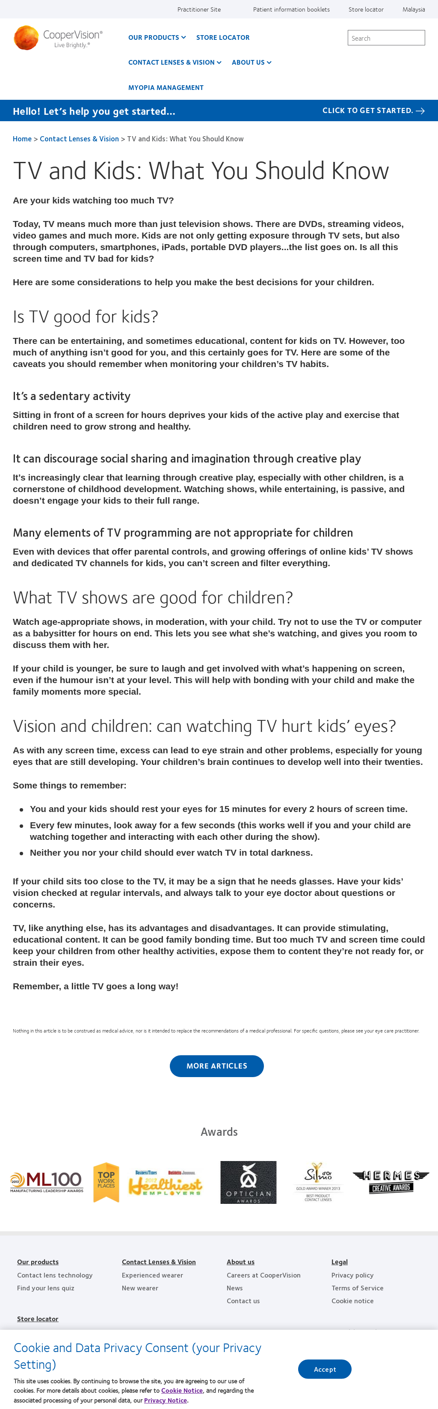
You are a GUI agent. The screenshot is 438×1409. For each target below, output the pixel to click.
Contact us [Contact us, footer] (243, 1300)
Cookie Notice (182, 1390)
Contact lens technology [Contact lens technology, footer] (55, 1274)
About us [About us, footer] (241, 1261)
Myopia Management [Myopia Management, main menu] (166, 87)
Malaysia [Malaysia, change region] (413, 9)
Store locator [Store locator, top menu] (366, 9)
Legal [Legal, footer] (339, 1261)
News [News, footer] (235, 1287)
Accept (325, 1369)
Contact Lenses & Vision (79, 138)
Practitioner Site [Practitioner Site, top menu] (199, 9)
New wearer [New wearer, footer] (140, 1287)
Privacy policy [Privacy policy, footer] (352, 1274)
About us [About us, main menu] (248, 62)
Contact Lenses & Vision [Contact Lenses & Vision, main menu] (171, 62)
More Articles (217, 1066)
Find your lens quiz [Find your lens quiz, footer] (45, 1287)
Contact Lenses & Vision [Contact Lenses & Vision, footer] (159, 1261)
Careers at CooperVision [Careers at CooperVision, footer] (264, 1274)
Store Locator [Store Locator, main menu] (223, 37)
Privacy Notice (165, 1400)
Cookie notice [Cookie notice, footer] (352, 1300)
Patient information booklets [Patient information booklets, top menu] (291, 9)
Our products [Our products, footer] (38, 1261)
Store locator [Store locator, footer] (38, 1318)
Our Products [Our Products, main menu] (153, 37)
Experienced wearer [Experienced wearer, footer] (152, 1274)
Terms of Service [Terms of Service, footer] (357, 1287)
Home (22, 138)
